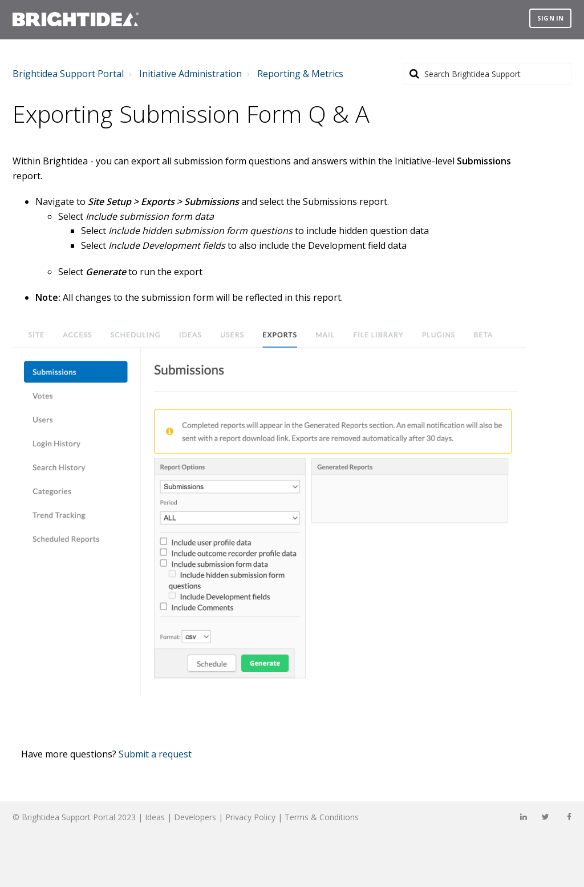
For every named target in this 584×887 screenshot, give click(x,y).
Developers (195, 817)
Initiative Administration (190, 73)
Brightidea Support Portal (68, 73)
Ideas (155, 817)
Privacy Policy (250, 817)
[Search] (487, 74)
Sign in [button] (550, 18)
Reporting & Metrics (300, 73)
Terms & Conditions (322, 817)
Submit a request (155, 754)
